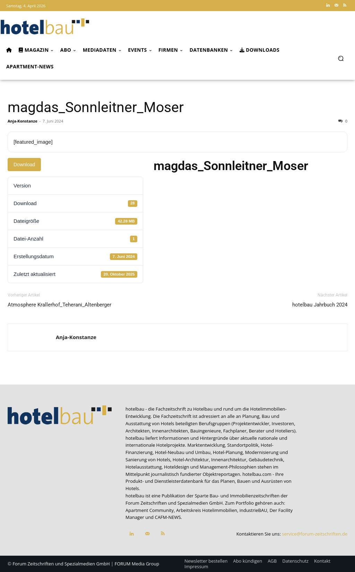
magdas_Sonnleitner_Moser (96, 107)
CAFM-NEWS (168, 517)
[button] (340, 58)
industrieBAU (253, 510)
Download (24, 164)
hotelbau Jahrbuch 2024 (319, 305)
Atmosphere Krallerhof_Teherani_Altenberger (59, 305)
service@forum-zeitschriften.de (314, 534)
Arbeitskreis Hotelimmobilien (206, 510)
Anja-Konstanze (22, 121)
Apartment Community (149, 510)
